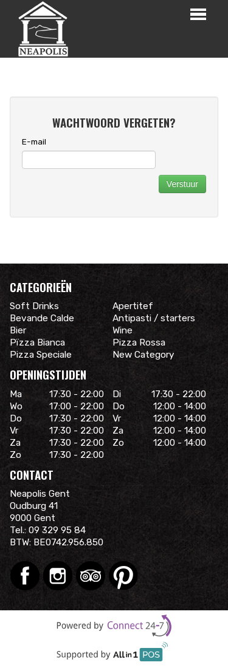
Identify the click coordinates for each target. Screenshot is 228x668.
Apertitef (132, 306)
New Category (143, 354)
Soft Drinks (34, 306)
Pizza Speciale (41, 354)
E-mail (34, 141)
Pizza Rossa (138, 342)
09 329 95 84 (57, 530)
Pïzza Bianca (37, 342)
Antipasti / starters (153, 318)
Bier (18, 330)
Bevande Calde (42, 318)
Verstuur (182, 184)
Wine (122, 330)
